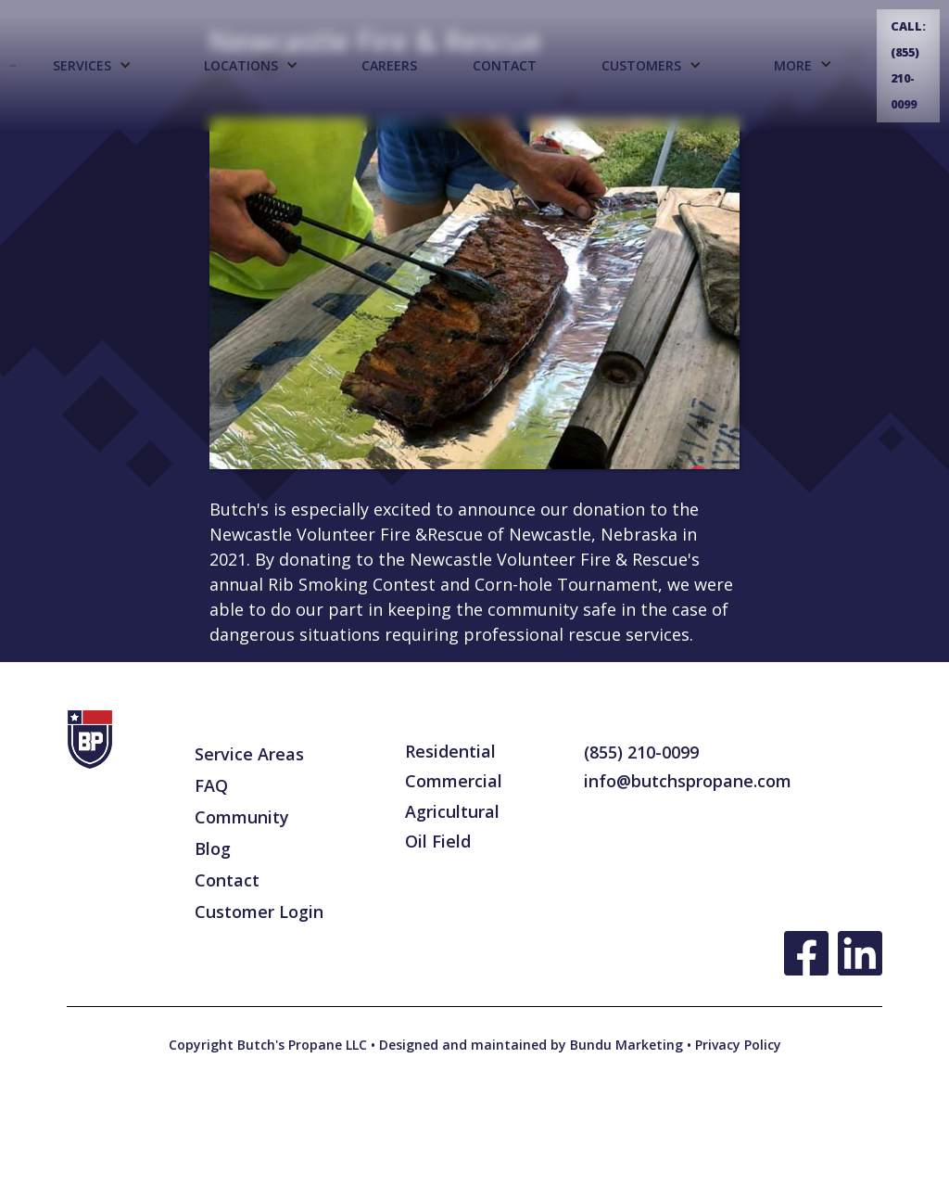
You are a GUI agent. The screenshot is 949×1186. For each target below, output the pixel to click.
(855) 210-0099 (641, 752)
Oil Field (438, 841)
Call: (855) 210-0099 (908, 65)
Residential (450, 751)
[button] (91, 65)
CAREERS (389, 65)
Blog (213, 848)
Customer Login (259, 911)
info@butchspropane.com (687, 781)
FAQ (211, 785)
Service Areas (249, 754)
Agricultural (452, 811)
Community (242, 817)
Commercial (453, 781)
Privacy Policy (736, 1044)
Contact (505, 65)
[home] (12, 65)
